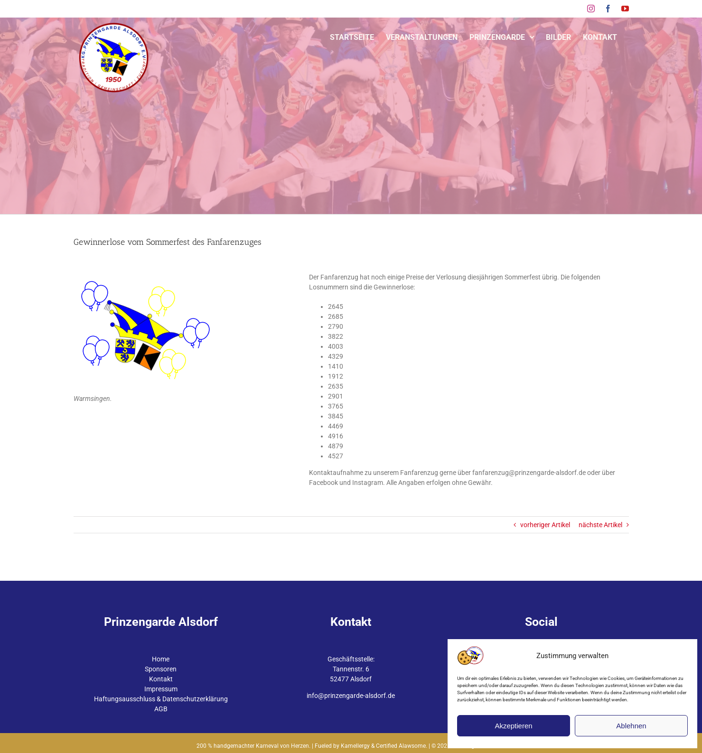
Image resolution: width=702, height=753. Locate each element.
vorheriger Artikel (545, 525)
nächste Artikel (600, 525)
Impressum (161, 689)
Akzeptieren (513, 726)
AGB (161, 709)
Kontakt (161, 679)
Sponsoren (161, 669)
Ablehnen (631, 726)
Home (160, 659)
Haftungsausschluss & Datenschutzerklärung (161, 699)
